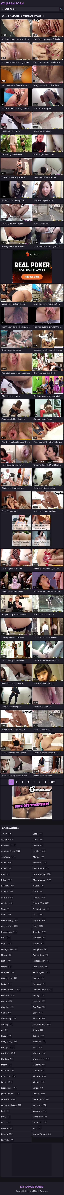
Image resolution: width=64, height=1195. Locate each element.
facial (6, 984)
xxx (37, 1128)
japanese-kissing (11, 1105)
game (6, 1013)
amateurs (8, 857)
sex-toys (39, 1007)
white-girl (40, 1122)
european (8, 972)
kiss (6, 1122)
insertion (7, 1070)
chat (5, 909)
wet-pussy (40, 1117)
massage (40, 863)
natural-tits (41, 903)
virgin (38, 1088)
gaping (7, 1024)
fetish (6, 1001)
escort (6, 966)
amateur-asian (11, 851)
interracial (8, 1076)
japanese (8, 1099)
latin (38, 839)
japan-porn (9, 1088)
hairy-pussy (9, 1042)
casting (7, 903)
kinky (6, 1117)
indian (6, 1065)
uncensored (41, 1059)
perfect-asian (41, 961)
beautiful (7, 886)
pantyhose (40, 949)
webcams (40, 1111)
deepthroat (9, 932)
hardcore (8, 1053)
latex (38, 834)
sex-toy (39, 1001)
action (6, 834)
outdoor (39, 938)
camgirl (7, 891)
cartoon (7, 897)
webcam (40, 1105)
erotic (6, 961)
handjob (8, 1047)
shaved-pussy (42, 1024)
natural (39, 897)
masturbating (42, 874)
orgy (38, 926)
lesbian (39, 851)
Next (52, 782)
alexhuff (7, 839)
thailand (39, 1053)
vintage (39, 1082)
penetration (41, 955)
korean (7, 1134)
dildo (6, 943)
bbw (5, 874)
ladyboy (7, 1140)
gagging (7, 1007)
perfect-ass (40, 966)
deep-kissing (9, 920)
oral (38, 915)
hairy (6, 1036)
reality (39, 978)
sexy (38, 1013)
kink (5, 1111)
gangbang (9, 1018)
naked (38, 886)
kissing (7, 1128)
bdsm (6, 880)
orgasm (39, 920)
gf (4, 1030)
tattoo (39, 1036)
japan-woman (10, 1094)
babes (6, 868)
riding (39, 995)
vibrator (39, 1076)
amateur (8, 845)
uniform (39, 1065)
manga (38, 857)
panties (39, 943)
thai (38, 1047)
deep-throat (9, 926)
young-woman (42, 1134)
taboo (38, 1030)
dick (6, 938)
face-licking (9, 978)
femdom (8, 995)
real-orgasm (41, 972)
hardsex (7, 1059)
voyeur (39, 1094)
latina (38, 845)
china (6, 915)
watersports (41, 1099)
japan (7, 1082)
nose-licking (41, 909)
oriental (39, 932)
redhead (39, 984)
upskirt (39, 1070)
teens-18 (39, 1042)
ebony (6, 955)
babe (6, 863)
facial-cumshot (11, 990)
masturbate (41, 868)
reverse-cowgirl (43, 990)
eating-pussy (9, 949)
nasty (38, 891)
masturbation (42, 880)
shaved (39, 1018)
